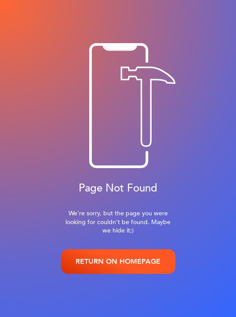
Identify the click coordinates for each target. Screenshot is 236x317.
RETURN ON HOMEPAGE (118, 261)
